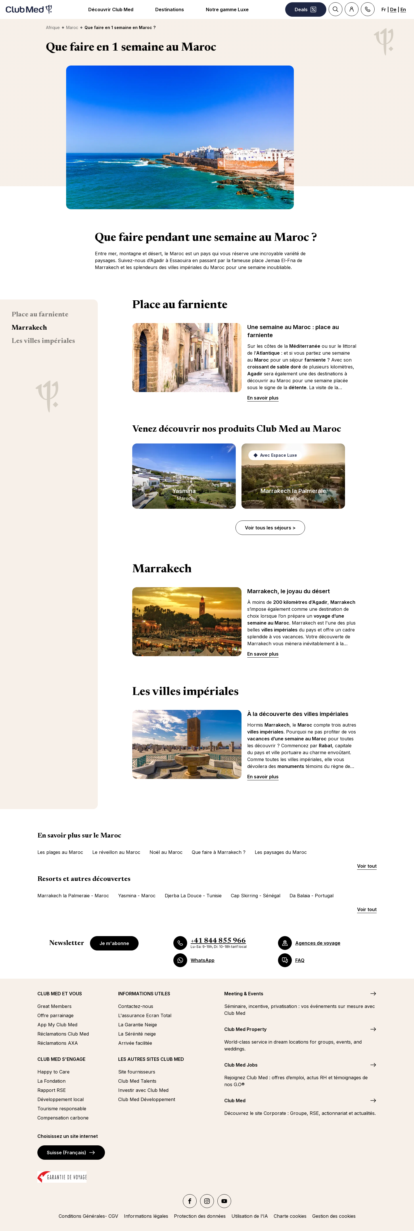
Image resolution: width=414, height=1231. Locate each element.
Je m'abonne (114, 943)
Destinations (169, 9)
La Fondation (51, 1081)
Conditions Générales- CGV (88, 1216)
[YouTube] (224, 1201)
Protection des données (200, 1216)
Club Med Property (245, 1029)
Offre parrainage (55, 1015)
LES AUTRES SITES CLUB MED (151, 1059)
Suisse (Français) (71, 1152)
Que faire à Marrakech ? (219, 852)
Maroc (72, 27)
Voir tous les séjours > (270, 528)
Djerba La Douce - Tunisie (193, 895)
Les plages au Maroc (60, 852)
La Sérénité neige (137, 1034)
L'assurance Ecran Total (144, 1015)
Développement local (60, 1099)
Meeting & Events (243, 993)
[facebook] (190, 1201)
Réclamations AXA (57, 1043)
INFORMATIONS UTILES (144, 993)
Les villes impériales (43, 341)
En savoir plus (263, 398)
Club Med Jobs (241, 1065)
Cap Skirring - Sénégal (255, 895)
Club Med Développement (146, 1099)
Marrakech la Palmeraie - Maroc (73, 895)
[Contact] (368, 9)
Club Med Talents (137, 1081)
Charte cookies (290, 1216)
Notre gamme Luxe (227, 9)
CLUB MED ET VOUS (59, 993)
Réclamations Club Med (63, 1034)
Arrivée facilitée (135, 1043)
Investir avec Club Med (143, 1090)
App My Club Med (57, 1025)
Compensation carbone (63, 1118)
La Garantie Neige (137, 1025)
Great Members (54, 1006)
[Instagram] (207, 1201)
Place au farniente (40, 314)
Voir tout (367, 866)
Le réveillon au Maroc (116, 852)
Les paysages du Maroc (281, 852)
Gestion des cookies (334, 1216)
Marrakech (29, 327)
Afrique (53, 27)
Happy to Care (53, 1072)
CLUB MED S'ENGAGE (61, 1059)
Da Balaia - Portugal (312, 895)
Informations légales (146, 1216)
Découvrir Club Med (110, 9)
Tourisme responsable (61, 1108)
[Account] (352, 9)
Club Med (235, 1100)
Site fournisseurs (136, 1072)
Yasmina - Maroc (137, 895)
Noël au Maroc (166, 852)
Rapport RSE (51, 1090)
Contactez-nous (135, 1006)
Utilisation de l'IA (249, 1216)
